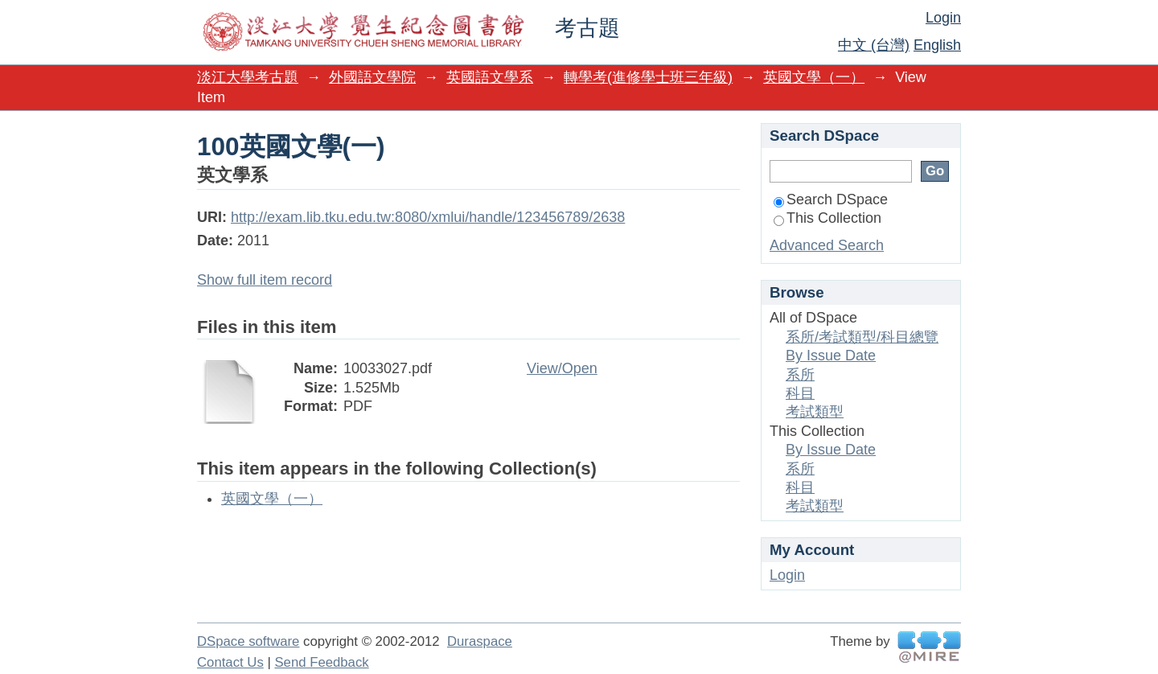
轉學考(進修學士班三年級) (648, 77)
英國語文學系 (489, 77)
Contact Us (230, 662)
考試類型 (815, 412)
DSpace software (248, 641)
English (937, 45)
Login (943, 18)
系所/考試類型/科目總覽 (862, 337)
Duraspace (479, 641)
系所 (800, 375)
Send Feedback (321, 662)
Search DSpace (831, 199)
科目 (800, 393)
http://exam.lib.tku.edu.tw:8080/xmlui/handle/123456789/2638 (428, 217)
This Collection (827, 218)
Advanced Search (827, 245)
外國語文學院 (372, 77)
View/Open (562, 368)
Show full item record (264, 280)
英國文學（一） (813, 77)
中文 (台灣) (874, 45)
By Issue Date (831, 355)
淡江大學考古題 (247, 77)
